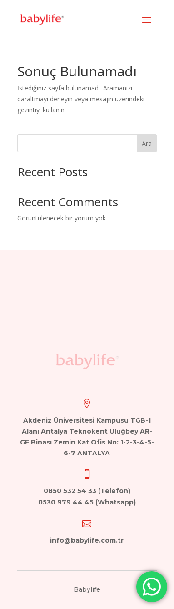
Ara (147, 143)
